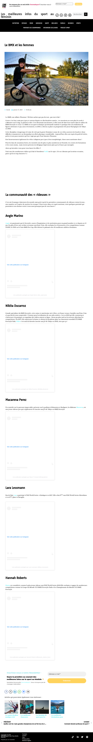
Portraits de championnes (32, 27)
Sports (78, 23)
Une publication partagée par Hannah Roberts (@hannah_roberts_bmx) (30, 657)
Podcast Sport (65, 27)
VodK (46, 151)
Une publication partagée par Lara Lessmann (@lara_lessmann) (30, 567)
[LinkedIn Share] (15, 691)
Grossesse (39, 23)
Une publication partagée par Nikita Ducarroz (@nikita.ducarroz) (30, 389)
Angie (7, 223)
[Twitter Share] (10, 691)
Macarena (79, 407)
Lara (15, 495)
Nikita (18, 321)
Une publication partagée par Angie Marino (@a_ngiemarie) (30, 295)
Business (71, 23)
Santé (47, 23)
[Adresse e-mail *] (64, 4)
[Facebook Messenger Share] (23, 691)
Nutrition (15, 23)
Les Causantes (11, 739)
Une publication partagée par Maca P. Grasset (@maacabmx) (30, 477)
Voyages (24, 23)
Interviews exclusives (50, 27)
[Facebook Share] (6, 691)
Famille (62, 23)
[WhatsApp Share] (19, 691)
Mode (31, 23)
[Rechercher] (85, 14)
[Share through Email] (28, 691)
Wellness (54, 23)
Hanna (7, 585)
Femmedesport (34, 4)
